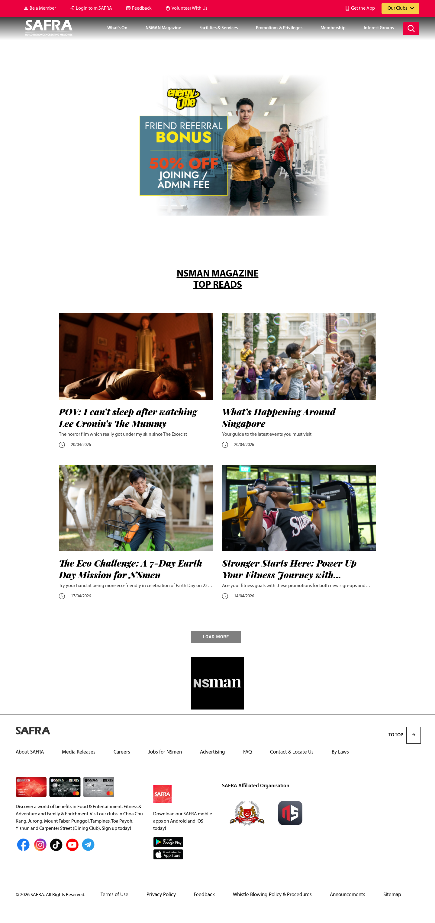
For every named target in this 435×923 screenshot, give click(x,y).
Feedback (142, 8)
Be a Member (43, 8)
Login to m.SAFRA (94, 8)
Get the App (363, 8)
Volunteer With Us (189, 8)
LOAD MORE (216, 637)
